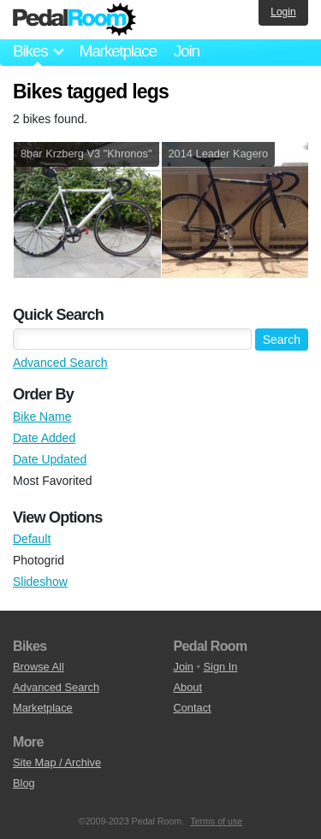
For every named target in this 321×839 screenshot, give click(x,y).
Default (32, 539)
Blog (24, 783)
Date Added (44, 438)
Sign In (221, 666)
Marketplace (117, 51)
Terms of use (216, 821)
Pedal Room (74, 20)
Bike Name (42, 416)
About (188, 687)
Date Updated (49, 459)
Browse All (38, 666)
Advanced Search (60, 362)
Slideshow (40, 581)
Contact (192, 707)
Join (186, 51)
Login (282, 12)
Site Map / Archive (57, 762)
